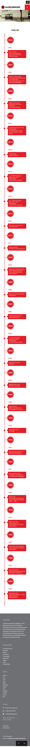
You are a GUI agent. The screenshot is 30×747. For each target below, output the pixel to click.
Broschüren (6, 654)
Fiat (4, 677)
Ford (4, 679)
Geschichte (6, 658)
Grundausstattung (7, 648)
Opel (4, 689)
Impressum (6, 726)
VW (4, 697)
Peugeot (5, 691)
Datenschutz (6, 728)
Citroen (5, 675)
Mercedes (5, 685)
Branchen (5, 650)
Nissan (5, 687)
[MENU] (28, 2)
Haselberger (9, 736)
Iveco (4, 681)
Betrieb (5, 660)
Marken (5, 652)
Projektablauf (6, 664)
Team (4, 662)
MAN (4, 683)
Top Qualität (6, 656)
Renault (5, 693)
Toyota (5, 695)
